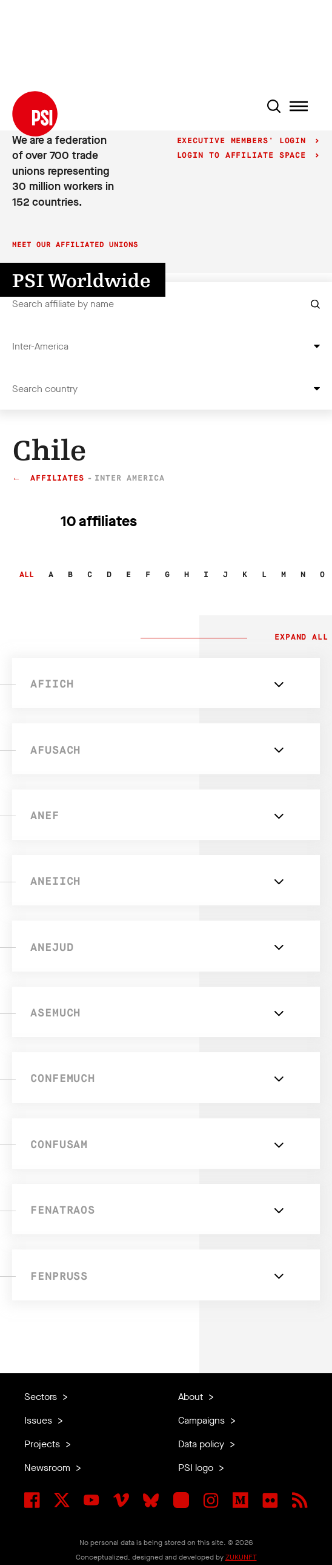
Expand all (298, 637)
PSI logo (197, 1467)
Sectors (41, 1396)
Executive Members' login (244, 141)
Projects (43, 1444)
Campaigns (202, 1420)
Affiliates (57, 478)
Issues (39, 1420)
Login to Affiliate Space (244, 156)
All (26, 575)
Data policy (202, 1444)
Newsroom (48, 1467)
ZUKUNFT (241, 1557)
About (191, 1396)
